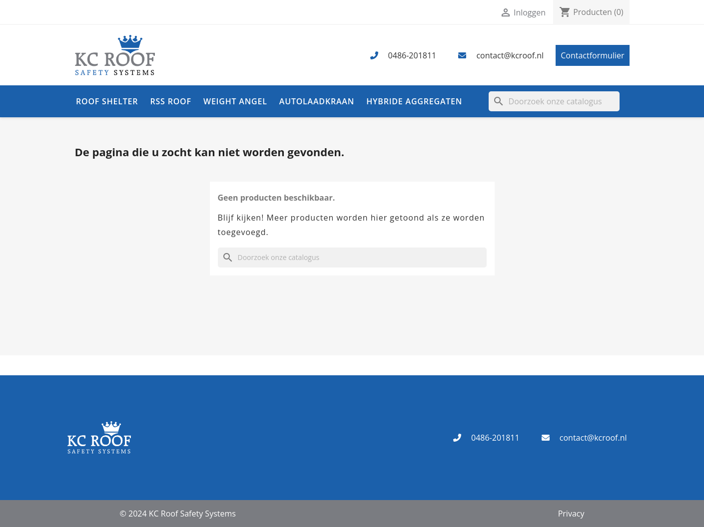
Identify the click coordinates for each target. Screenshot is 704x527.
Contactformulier (592, 55)
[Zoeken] (554, 101)
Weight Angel (235, 101)
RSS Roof (170, 101)
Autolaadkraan (316, 101)
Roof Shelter (107, 101)
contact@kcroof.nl (510, 55)
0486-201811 (412, 55)
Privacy (571, 514)
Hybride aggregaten (414, 101)
